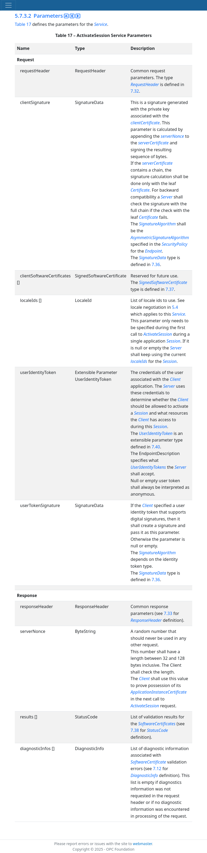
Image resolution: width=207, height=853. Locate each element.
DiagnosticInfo (145, 775)
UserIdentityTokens (148, 467)
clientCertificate (145, 123)
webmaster (142, 843)
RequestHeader (145, 84)
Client (175, 379)
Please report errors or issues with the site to (93, 843)
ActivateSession (157, 334)
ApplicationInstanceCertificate (159, 692)
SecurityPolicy (174, 244)
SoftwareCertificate (148, 762)
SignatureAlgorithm (157, 224)
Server (166, 197)
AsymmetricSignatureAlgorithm (160, 237)
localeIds (139, 361)
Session (173, 341)
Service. (179, 314)
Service (100, 24)
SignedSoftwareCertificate (163, 282)
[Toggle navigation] (8, 5)
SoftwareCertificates (156, 724)
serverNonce (172, 136)
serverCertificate (153, 143)
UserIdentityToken (156, 433)
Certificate (140, 190)
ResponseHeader (146, 620)
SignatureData (152, 257)
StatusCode (157, 730)
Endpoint (153, 251)
